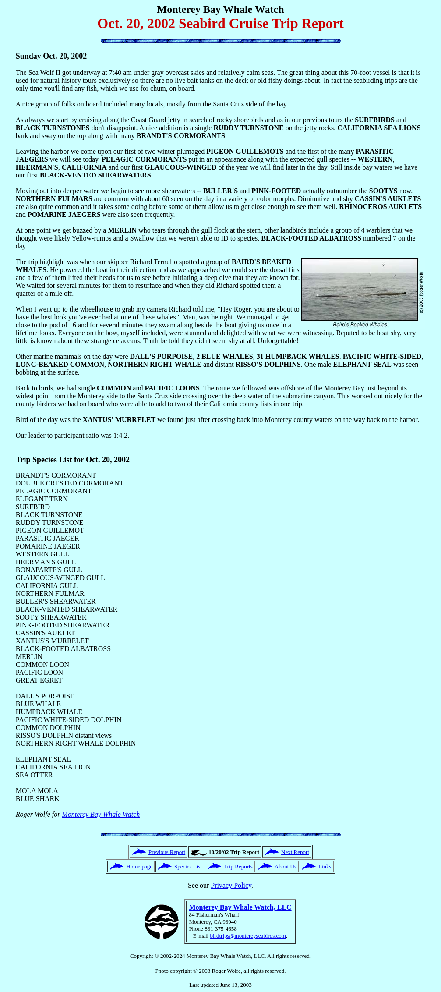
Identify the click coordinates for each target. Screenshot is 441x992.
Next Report (295, 852)
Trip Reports (238, 866)
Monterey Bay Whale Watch (101, 814)
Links (325, 866)
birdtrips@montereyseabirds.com (248, 935)
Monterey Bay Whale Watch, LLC (240, 907)
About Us (285, 866)
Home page (139, 866)
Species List (188, 866)
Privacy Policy (231, 885)
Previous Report (166, 852)
